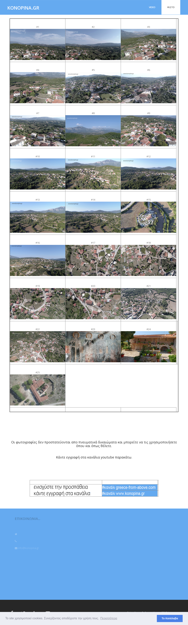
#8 (93, 113)
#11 (93, 156)
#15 (149, 199)
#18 (149, 242)
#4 (37, 70)
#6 (148, 70)
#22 (38, 329)
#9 (148, 113)
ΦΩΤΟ (171, 7)
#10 (38, 156)
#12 (149, 156)
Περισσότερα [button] (108, 618)
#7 (37, 113)
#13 (38, 199)
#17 (93, 242)
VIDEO (152, 7)
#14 (93, 199)
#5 (93, 70)
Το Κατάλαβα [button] (170, 618)
